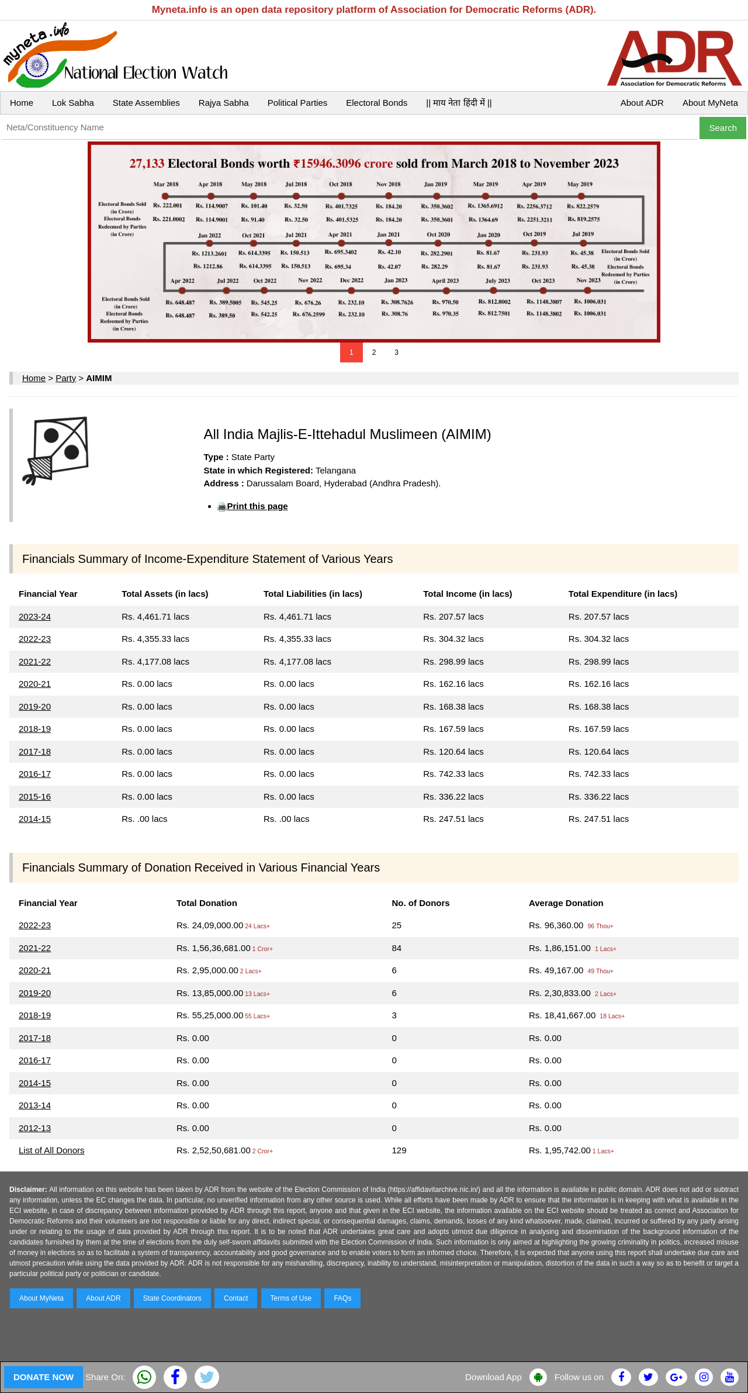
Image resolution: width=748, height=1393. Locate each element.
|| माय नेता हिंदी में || (458, 103)
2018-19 (35, 729)
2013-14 (35, 1105)
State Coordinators (172, 1298)
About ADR (642, 103)
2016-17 (35, 774)
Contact (236, 1298)
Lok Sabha (73, 103)
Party (66, 378)
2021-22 (35, 661)
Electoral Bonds (376, 103)
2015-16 (35, 796)
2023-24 (35, 616)
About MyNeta (710, 103)
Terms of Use (291, 1298)
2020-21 (35, 684)
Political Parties (298, 103)
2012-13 (35, 1128)
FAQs (342, 1298)
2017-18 (35, 751)
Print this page (257, 506)
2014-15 (35, 819)
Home (21, 103)
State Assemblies (146, 103)
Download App (493, 1377)
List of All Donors (52, 1150)
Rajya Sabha (224, 103)
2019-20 (35, 706)
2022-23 (35, 639)
